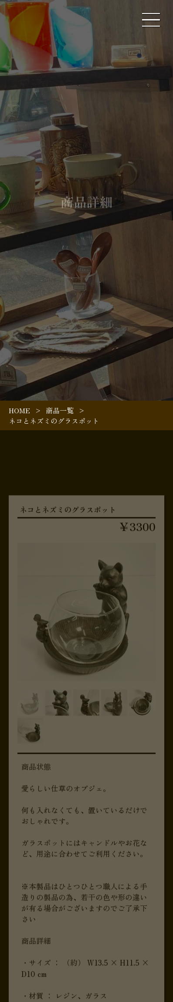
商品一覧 (60, 410)
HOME (19, 410)
